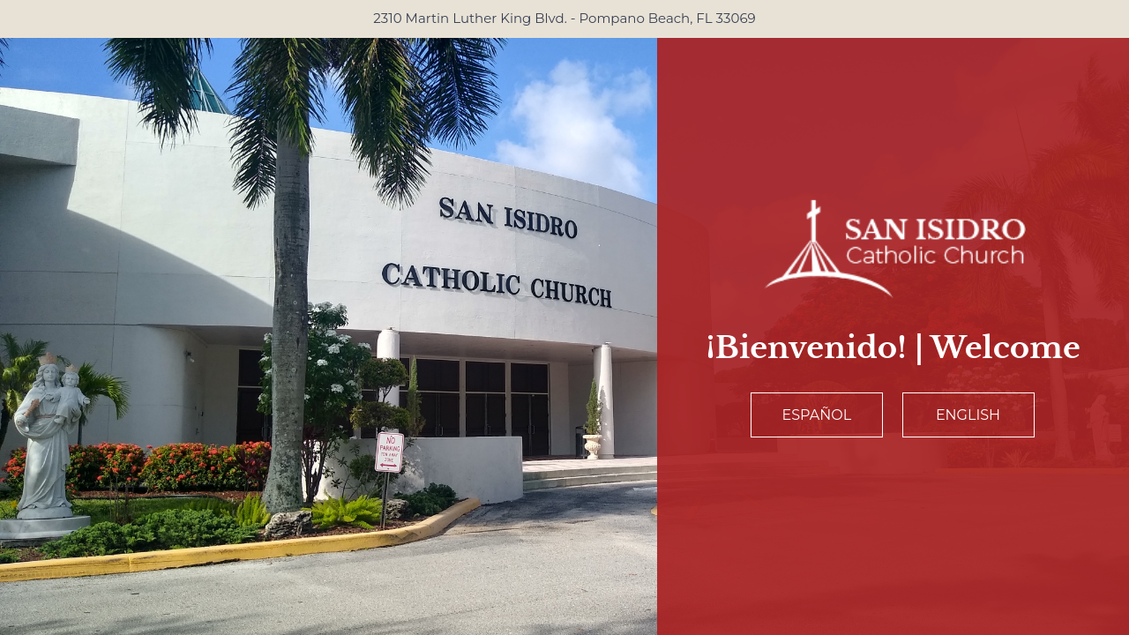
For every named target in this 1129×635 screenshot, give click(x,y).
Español (817, 415)
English (968, 415)
